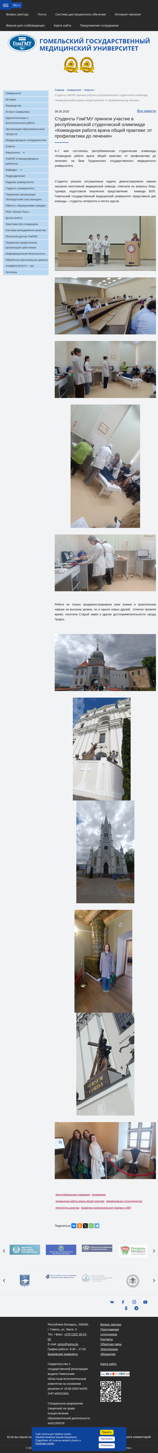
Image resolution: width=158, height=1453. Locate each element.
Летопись (11, 272)
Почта (42, 14)
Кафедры (11, 169)
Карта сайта (62, 25)
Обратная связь (111, 1344)
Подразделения (15, 175)
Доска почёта (14, 217)
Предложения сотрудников (99, 25)
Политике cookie (44, 1443)
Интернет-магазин (128, 14)
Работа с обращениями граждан (26, 205)
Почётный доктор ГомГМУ (22, 236)
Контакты (106, 1339)
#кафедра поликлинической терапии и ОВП (106, 1207)
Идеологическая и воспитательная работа (20, 120)
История (11, 99)
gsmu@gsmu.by (67, 1344)
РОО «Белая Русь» (17, 211)
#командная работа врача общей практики (80, 1201)
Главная (59, 90)
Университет (13, 93)
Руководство (13, 105)
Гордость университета (20, 188)
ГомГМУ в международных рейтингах (22, 161)
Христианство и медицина (22, 224)
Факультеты (13, 152)
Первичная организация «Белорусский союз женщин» (24, 197)
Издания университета (20, 182)
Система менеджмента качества (26, 230)
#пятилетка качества (67, 1207)
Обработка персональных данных (27, 259)
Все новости (144, 111)
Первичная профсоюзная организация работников (21, 245)
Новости (89, 90)
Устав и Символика (17, 111)
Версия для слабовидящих (25, 25)
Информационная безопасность (25, 253)
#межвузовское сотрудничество (124, 1201)
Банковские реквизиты (63, 1354)
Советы (10, 146)
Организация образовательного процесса (25, 132)
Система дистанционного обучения (80, 14)
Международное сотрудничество (26, 140)
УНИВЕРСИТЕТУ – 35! (20, 266)
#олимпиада (99, 1194)
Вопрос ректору (17, 14)
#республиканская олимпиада (73, 1194)
